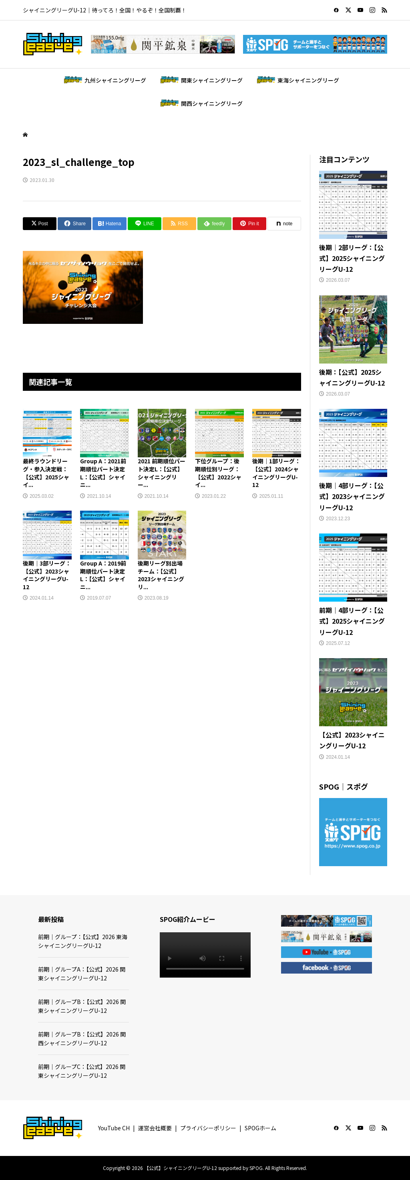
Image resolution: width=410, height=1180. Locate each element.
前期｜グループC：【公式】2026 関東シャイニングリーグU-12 (81, 1071)
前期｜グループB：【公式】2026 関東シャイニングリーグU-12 (82, 1006)
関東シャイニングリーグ (212, 80)
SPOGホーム (260, 1128)
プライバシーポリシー (208, 1128)
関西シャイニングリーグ (212, 103)
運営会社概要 (155, 1128)
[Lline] (144, 223)
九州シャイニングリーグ (115, 80)
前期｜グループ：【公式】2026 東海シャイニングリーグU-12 (82, 941)
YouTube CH (114, 1128)
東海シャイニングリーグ (308, 80)
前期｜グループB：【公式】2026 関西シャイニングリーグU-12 (82, 1038)
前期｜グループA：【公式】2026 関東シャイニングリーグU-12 (81, 973)
